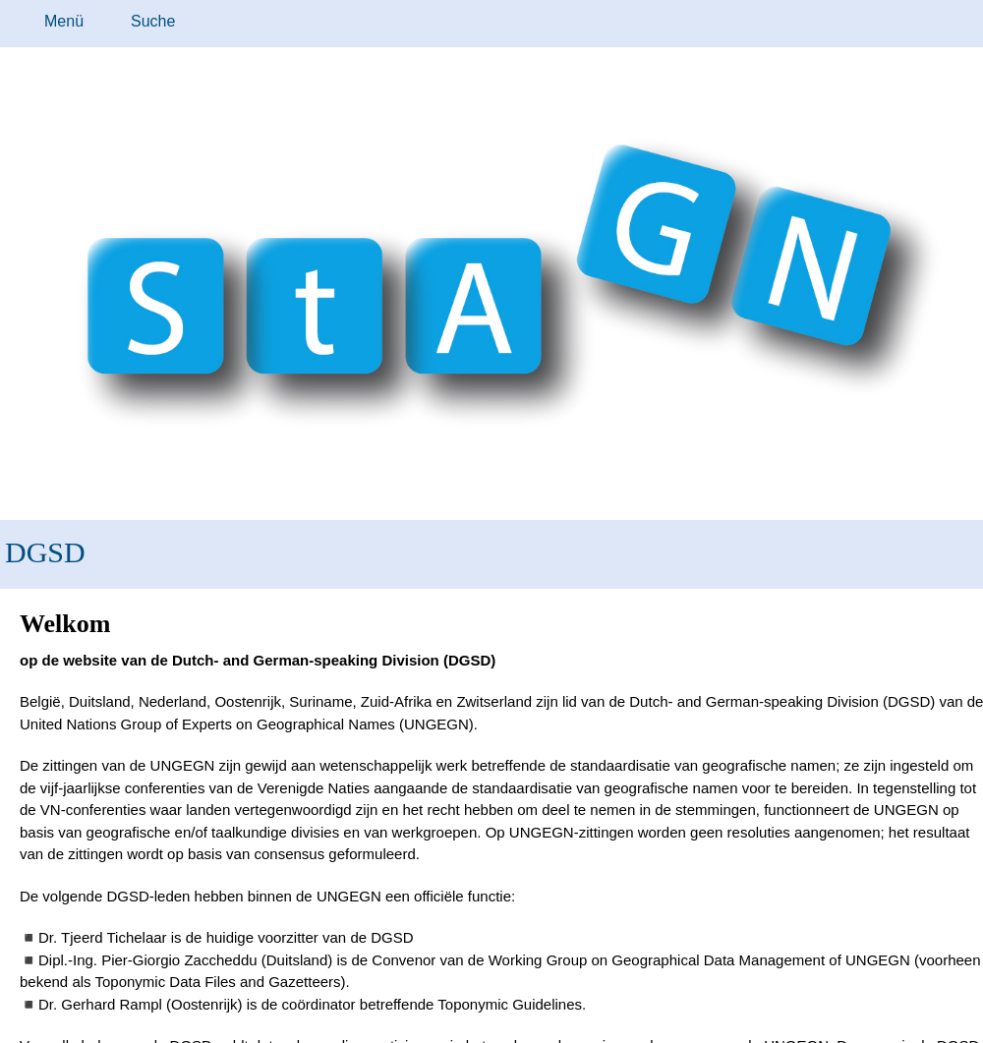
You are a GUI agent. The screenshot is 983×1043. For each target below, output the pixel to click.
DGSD (45, 552)
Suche (153, 21)
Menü (64, 21)
